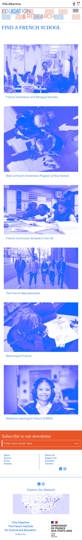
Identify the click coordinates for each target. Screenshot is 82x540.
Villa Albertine (11, 4)
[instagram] (64, 468)
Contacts (49, 460)
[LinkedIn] (60, 468)
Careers (49, 463)
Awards (8, 463)
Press (7, 460)
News (7, 455)
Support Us (51, 458)
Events (7, 458)
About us (49, 455)
